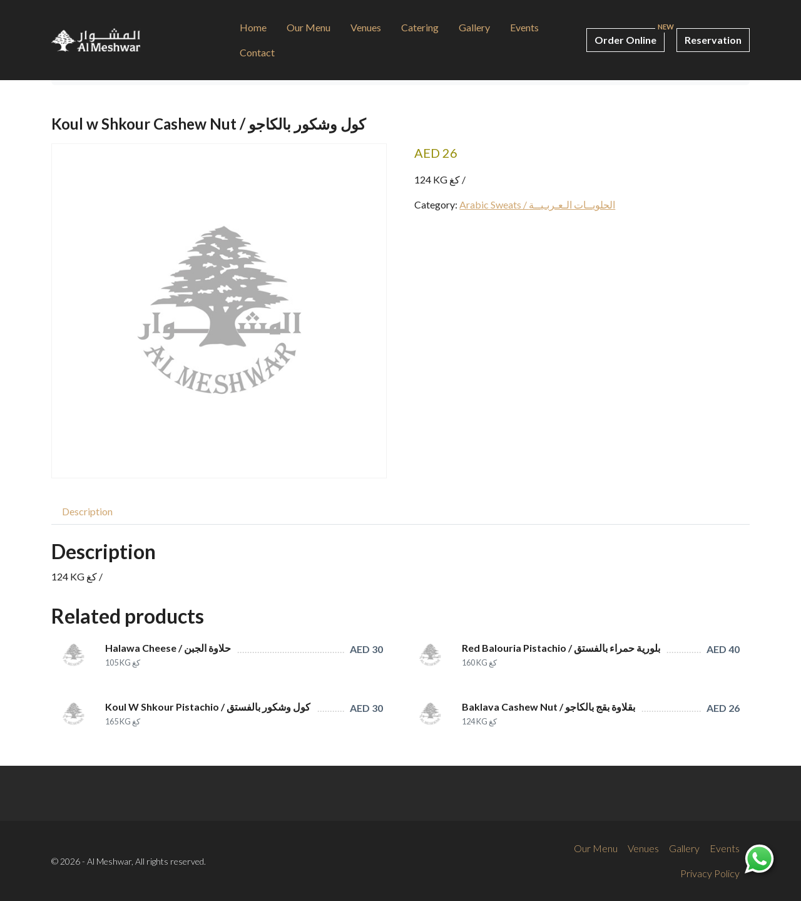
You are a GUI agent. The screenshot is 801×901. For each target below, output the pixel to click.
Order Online (625, 40)
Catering (420, 27)
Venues (365, 27)
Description (87, 511)
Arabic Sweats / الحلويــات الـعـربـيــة (537, 204)
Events (524, 27)
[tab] (87, 511)
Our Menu (308, 27)
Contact (257, 52)
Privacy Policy (710, 873)
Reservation (713, 40)
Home (253, 27)
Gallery (474, 27)
